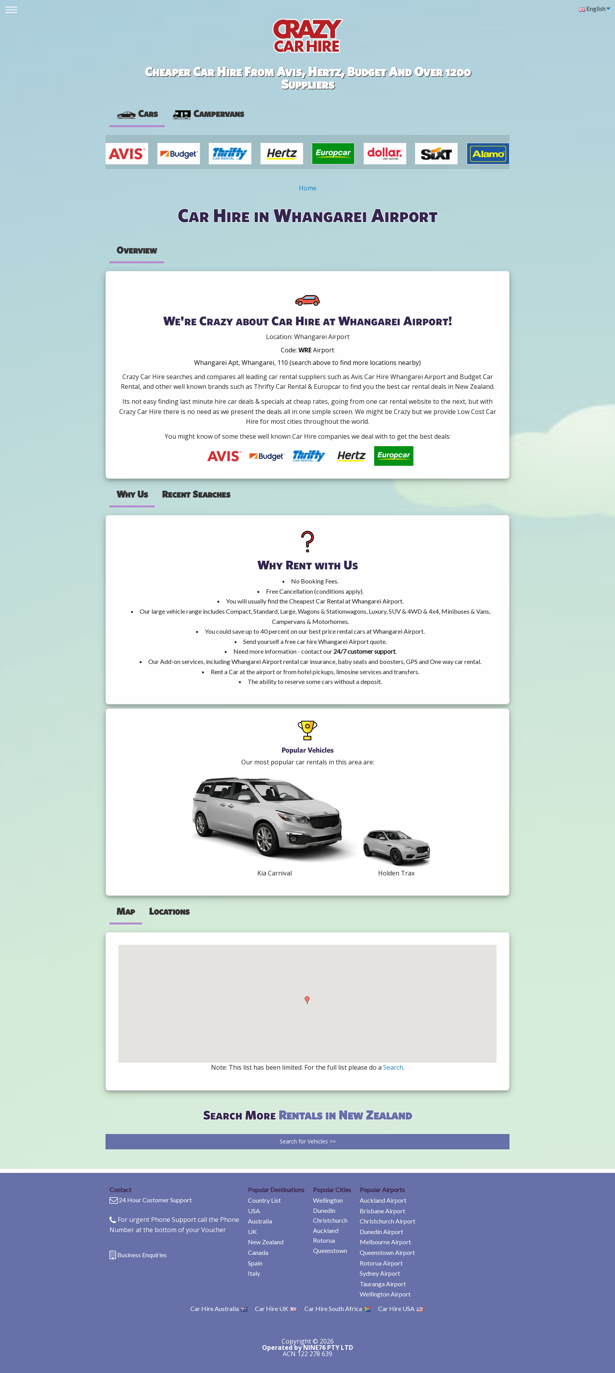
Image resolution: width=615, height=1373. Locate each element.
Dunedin (324, 1210)
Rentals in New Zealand (345, 1114)
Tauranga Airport (383, 1283)
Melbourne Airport (385, 1241)
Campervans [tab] (208, 113)
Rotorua (324, 1240)
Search (393, 1067)
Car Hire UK (276, 1308)
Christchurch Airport (387, 1221)
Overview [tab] (136, 249)
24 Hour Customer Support (155, 1199)
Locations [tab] (169, 911)
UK (252, 1231)
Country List (264, 1200)
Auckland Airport (383, 1200)
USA (254, 1210)
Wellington (328, 1200)
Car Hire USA (400, 1308)
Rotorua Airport (381, 1263)
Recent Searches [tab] (196, 494)
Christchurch (330, 1220)
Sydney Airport (380, 1273)
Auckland (325, 1230)
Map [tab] (125, 911)
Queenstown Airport (387, 1252)
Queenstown (330, 1250)
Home (308, 188)
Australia (260, 1221)
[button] (307, 1000)
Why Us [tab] (132, 494)
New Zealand (266, 1241)
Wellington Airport (385, 1294)
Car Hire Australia (218, 1308)
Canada (258, 1252)
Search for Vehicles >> (308, 1141)
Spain (255, 1263)
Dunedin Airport (381, 1231)
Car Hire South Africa (337, 1308)
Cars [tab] (137, 113)
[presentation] (208, 114)
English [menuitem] (592, 8)
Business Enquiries (142, 1254)
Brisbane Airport (382, 1210)
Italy (254, 1273)
